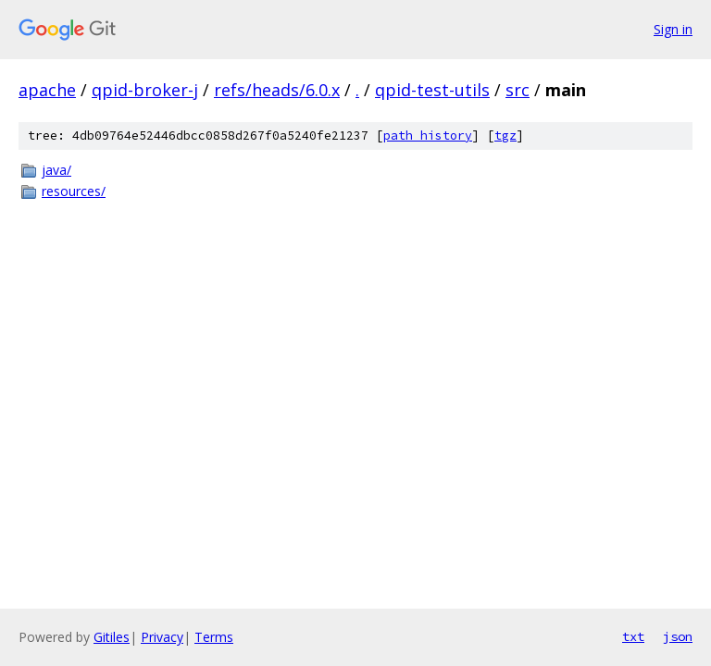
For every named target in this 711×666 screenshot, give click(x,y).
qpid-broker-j (145, 90)
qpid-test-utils (432, 90)
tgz (505, 135)
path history (427, 135)
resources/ (74, 191)
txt (633, 636)
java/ (56, 170)
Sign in (673, 29)
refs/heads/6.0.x (277, 90)
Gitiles (112, 637)
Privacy (162, 637)
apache (47, 90)
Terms (213, 637)
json (677, 636)
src (517, 90)
